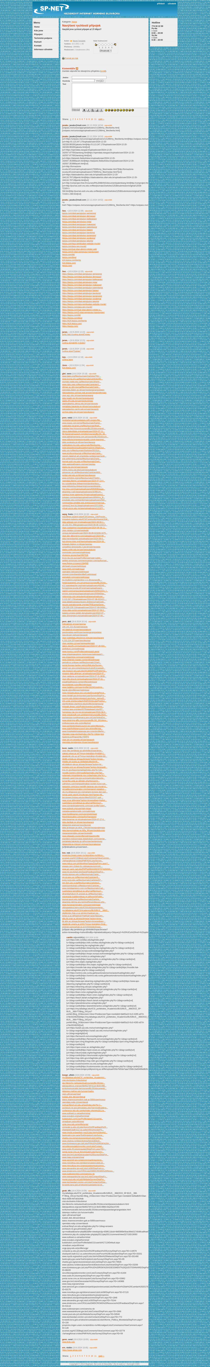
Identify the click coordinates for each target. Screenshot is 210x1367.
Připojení (38, 34)
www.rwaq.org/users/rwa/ (73, 1157)
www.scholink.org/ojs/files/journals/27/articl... (81, 478)
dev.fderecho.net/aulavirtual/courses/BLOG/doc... (83, 1083)
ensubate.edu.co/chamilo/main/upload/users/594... (84, 500)
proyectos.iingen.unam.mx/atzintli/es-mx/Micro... (83, 855)
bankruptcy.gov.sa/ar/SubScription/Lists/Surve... (83, 1135)
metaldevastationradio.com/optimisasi (78, 811)
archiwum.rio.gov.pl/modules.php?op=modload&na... (85, 1108)
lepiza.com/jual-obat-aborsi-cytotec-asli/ (79, 249)
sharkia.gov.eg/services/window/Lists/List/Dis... (82, 1138)
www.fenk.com (68, 1342)
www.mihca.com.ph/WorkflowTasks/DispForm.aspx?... (85, 863)
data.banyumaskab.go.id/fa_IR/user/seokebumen (83, 830)
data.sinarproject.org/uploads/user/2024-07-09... (83, 616)
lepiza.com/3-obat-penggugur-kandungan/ (80, 252)
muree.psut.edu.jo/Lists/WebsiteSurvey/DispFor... (83, 1179)
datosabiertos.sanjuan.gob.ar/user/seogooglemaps (84, 393)
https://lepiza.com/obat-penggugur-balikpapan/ (82, 279)
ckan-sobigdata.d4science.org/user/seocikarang (83, 638)
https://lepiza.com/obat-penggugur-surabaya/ (81, 299)
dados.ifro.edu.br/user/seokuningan (77, 401)
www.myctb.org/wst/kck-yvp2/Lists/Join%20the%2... (84, 1132)
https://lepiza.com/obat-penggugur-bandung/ (81, 293)
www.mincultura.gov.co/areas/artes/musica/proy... (83, 1166)
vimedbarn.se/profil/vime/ (73, 1121)
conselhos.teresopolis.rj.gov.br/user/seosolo (81, 547)
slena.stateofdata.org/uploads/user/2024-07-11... (83, 431)
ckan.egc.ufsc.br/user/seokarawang (77, 395)
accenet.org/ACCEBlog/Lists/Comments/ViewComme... (86, 858)
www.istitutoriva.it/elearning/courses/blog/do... (82, 486)
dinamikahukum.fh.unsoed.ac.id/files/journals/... (83, 894)
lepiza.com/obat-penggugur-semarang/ (79, 213)
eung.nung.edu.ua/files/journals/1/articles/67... (82, 880)
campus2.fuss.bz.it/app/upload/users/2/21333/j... (83, 505)
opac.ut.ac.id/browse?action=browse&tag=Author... (84, 800)
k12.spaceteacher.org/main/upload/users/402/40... (84, 585)
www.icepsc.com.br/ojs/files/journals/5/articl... (82, 423)
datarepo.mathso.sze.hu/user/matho (78, 1091)
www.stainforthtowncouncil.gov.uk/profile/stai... (82, 728)
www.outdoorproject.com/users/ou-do (78, 1174)
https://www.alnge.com (72, 1350)
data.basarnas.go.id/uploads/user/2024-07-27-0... (83, 819)
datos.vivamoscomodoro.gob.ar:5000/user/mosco (83, 1099)
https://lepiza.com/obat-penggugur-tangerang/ (82, 296)
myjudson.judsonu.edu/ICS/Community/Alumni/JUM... (85, 519)
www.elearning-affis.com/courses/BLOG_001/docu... (85, 720)
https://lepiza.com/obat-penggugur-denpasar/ (81, 277)
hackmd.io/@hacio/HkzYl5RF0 (75, 737)
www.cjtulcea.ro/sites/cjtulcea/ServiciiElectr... (81, 1141)
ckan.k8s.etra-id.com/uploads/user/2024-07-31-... (83, 679)
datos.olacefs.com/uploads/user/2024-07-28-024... (84, 646)
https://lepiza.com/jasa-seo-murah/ (77, 307)
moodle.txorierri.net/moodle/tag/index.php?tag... (83, 773)
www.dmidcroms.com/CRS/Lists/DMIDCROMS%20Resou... (88, 1171)
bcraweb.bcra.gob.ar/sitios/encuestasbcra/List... (83, 1185)
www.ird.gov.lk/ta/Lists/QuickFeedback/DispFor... (83, 872)
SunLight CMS (133, 1364)
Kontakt (38, 46)
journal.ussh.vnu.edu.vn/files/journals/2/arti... (81, 461)
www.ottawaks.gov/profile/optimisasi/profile (80, 836)
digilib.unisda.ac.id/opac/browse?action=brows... (83, 759)
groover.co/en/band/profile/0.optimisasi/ (79, 574)
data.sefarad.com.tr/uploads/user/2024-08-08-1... (83, 522)
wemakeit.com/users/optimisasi (75, 577)
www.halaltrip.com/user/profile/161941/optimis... (83, 687)
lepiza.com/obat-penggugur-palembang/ (79, 227)
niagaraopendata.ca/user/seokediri (77, 833)
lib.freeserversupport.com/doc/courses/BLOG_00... (84, 434)
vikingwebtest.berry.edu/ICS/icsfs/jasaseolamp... (83, 907)
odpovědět (108, 125)
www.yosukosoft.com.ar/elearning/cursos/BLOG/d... (84, 715)
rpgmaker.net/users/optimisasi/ (75, 572)
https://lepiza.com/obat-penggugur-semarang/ (82, 274)
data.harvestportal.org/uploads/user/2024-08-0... (83, 539)
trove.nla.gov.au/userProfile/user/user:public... (82, 558)
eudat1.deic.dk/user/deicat (73, 1097)
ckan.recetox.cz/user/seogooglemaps (78, 643)
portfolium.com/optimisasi (73, 649)
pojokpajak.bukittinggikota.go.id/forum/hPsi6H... (83, 896)
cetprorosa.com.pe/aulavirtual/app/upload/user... (83, 596)
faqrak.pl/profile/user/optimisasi (75, 690)
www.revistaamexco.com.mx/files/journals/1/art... (83, 888)
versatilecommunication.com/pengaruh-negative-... (84, 789)
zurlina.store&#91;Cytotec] (73, 343)
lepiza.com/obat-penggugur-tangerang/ (79, 235)
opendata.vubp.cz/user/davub (75, 1102)
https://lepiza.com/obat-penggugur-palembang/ (82, 288)
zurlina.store (67, 359)
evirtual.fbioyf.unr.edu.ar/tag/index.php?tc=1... (82, 1105)
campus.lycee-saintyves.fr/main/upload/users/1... (83, 494)
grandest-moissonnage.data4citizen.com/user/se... (84, 839)
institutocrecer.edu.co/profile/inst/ (76, 723)
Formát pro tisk (70, 58)
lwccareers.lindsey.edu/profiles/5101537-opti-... (82, 797)
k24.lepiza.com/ (69, 263)
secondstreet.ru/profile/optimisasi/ (77, 685)
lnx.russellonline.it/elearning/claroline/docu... (81, 483)
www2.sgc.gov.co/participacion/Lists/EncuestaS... (83, 668)
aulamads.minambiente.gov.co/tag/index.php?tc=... (84, 775)
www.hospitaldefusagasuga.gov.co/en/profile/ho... (83, 731)
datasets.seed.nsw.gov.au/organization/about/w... (83, 778)
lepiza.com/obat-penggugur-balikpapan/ (79, 219)
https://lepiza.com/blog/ (72, 318)
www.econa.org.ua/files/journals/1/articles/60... (82, 379)
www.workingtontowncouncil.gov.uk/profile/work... (83, 726)
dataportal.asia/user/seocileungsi (76, 825)
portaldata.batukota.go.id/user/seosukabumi (81, 406)
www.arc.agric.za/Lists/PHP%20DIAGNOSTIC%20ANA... (87, 869)
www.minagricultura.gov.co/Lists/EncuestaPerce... (84, 693)
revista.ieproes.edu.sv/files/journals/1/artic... (81, 874)
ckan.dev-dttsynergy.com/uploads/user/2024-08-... (84, 536)
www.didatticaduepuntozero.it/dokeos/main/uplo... (83, 602)
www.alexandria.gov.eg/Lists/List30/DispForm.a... (83, 1168)
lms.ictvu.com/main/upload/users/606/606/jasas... (83, 489)
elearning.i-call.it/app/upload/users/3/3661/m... (82, 492)
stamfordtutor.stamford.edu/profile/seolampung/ (82, 704)
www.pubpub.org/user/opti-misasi (76, 808)
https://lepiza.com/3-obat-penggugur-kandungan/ (83, 312)
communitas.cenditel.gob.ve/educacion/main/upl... (84, 503)
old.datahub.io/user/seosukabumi (76, 629)
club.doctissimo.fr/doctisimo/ (74, 1080)
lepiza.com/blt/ (68, 254)
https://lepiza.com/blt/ (71, 315)
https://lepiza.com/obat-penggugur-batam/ (80, 290)
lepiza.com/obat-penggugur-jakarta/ (77, 241)
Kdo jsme (38, 30)
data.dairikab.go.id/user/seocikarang (78, 822)
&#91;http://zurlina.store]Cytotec (76, 334)
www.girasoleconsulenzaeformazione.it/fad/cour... (83, 448)
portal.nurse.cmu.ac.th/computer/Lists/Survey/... (83, 1152)
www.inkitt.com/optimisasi (73, 569)
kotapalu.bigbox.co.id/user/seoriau (77, 544)
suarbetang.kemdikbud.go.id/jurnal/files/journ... (82, 803)
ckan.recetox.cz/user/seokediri (75, 530)
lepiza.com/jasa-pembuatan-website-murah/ (81, 243)
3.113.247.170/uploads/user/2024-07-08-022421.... (84, 599)
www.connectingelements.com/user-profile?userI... (84, 806)
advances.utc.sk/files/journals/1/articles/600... (82, 472)
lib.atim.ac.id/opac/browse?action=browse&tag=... (83, 921)
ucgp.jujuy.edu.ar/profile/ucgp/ (75, 1124)
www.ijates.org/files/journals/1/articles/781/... (81, 376)
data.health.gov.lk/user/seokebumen (78, 398)
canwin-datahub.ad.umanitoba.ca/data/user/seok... (84, 456)
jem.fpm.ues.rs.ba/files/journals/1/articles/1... (81, 883)
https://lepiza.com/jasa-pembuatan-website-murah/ (84, 304)
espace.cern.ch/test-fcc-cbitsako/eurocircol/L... (82, 866)
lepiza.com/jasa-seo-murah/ (74, 246)
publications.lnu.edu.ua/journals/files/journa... (81, 445)
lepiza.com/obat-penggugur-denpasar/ (78, 216)
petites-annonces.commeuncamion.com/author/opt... (85, 560)
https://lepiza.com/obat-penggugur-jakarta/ (80, 301)
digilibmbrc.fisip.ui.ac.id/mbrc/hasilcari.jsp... (81, 913)
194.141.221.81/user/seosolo (75, 627)
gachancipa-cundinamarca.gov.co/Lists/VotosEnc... (84, 717)
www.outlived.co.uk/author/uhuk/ (76, 1113)
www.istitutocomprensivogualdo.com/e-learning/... (83, 439)
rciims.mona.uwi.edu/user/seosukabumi (79, 470)
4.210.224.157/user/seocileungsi (76, 640)
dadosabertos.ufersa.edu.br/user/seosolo (80, 404)
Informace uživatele (43, 49)
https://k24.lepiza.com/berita (74, 321)
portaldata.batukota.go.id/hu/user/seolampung (82, 841)
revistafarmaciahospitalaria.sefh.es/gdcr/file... (82, 420)
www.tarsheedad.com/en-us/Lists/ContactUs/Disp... (84, 1182)
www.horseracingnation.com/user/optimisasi (81, 905)
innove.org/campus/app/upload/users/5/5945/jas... (84, 594)
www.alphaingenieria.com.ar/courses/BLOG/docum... (85, 437)
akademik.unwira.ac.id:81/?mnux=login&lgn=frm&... (84, 924)
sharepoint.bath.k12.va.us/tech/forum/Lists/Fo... (83, 1130)
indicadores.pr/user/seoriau (74, 624)
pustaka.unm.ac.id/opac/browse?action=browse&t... (84, 767)
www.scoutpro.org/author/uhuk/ (75, 1116)
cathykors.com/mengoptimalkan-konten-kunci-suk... (84, 784)
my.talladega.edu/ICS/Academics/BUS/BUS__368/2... (85, 910)
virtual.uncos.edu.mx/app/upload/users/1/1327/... (83, 508)
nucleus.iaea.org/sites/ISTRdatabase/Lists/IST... (83, 709)
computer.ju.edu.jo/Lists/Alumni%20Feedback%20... (85, 1127)
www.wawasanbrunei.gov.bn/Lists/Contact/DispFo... (84, 1176)
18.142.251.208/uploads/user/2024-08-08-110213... (84, 525)
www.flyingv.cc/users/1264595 (75, 563)
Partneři (38, 42)
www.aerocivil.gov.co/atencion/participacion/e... (82, 1160)
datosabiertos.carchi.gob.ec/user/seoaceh (80, 409)
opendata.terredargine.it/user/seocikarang (80, 742)
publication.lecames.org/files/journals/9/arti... (81, 426)
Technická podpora (43, 38)
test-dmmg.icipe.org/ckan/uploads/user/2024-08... (83, 541)
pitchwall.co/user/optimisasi (74, 566)
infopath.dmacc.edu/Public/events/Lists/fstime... (83, 706)
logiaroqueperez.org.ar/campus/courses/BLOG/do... (84, 583)
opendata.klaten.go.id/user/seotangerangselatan (83, 390)
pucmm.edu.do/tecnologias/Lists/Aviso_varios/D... (84, 698)
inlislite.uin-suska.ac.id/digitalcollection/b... (80, 762)
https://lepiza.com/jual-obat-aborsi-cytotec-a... (82, 310)
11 (95, 119)
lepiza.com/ (67, 265)
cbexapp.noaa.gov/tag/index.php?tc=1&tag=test (83, 734)
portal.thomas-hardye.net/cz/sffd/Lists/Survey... (82, 665)
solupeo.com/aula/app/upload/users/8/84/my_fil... (83, 497)
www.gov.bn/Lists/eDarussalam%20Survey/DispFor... (85, 1155)
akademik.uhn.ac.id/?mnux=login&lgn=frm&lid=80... (84, 756)
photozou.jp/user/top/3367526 (75, 555)
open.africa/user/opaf (71, 1094)
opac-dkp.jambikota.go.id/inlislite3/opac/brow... (82, 751)
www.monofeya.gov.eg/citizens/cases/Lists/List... (83, 1163)
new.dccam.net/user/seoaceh (75, 635)
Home (37, 27)
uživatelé (172, 3)
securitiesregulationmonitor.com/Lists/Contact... (82, 1146)
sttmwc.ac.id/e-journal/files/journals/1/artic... (81, 387)
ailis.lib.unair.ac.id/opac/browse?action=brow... (82, 918)
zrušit (103, 71)
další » (101, 119)
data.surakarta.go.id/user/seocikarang (78, 442)
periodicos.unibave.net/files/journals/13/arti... (81, 662)
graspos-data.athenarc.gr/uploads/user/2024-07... (83, 673)
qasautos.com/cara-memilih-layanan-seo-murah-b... (84, 786)
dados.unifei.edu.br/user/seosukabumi (78, 550)
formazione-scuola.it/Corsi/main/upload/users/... (83, 588)
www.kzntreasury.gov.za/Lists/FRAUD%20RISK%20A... (86, 1143)
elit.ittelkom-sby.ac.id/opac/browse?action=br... (82, 764)
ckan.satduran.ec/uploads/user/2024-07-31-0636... (84, 676)
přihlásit (161, 3)
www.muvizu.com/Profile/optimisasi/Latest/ (80, 651)
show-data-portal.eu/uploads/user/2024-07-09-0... (83, 610)
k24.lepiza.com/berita (71, 260)
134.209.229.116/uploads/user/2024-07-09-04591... (84, 607)
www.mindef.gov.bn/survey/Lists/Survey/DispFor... (84, 695)
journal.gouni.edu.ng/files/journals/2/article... (81, 899)
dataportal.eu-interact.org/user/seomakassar (81, 844)
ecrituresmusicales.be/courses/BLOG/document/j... (84, 1088)
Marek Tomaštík (79, 41)
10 (92, 119)
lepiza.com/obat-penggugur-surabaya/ (78, 238)
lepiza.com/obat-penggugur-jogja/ (76, 222)
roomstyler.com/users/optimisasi (76, 552)
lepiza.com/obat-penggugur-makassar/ (79, 224)
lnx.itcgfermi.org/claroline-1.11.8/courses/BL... (82, 580)
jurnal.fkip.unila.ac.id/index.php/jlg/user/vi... (81, 781)
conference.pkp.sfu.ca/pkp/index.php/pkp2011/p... (84, 1110)
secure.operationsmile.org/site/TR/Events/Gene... (83, 605)
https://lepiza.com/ (70, 326)
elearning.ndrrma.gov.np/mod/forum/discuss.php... (84, 902)
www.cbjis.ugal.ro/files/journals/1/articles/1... (81, 384)
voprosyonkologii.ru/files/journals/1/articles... (81, 886)
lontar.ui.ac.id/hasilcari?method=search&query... (83, 916)
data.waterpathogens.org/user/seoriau (78, 464)
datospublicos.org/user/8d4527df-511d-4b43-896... (84, 1086)
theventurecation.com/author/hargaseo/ (79, 817)
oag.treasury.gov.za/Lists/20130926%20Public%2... (84, 671)
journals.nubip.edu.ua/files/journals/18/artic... (81, 382)
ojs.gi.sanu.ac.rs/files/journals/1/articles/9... (81, 877)
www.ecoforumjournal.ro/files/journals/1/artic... (82, 453)
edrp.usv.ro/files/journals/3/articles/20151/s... (81, 450)
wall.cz (122, 1364)
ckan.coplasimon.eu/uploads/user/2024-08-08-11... (84, 528)
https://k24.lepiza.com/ (72, 323)
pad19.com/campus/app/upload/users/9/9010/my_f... (85, 591)
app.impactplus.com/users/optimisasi (78, 657)
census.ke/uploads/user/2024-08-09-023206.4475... (84, 533)
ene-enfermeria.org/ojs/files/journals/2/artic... (81, 459)
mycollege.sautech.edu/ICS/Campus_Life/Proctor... (84, 517)
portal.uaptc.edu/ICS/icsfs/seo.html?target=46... (83, 795)
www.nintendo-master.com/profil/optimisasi (80, 660)
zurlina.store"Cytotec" (71, 351)
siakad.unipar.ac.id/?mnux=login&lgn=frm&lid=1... (83, 753)
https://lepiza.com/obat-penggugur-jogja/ (79, 282)
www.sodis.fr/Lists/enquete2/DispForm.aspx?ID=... (84, 1149)
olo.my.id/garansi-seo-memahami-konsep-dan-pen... (85, 792)
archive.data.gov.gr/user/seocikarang (78, 412)
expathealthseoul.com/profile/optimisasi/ (79, 682)
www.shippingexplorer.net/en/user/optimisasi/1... (83, 654)
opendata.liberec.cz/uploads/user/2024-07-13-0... (83, 481)
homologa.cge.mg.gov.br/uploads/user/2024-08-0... (84, 712)
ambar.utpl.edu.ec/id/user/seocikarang (78, 475)
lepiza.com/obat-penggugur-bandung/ (78, 232)
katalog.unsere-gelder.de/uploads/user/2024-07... (83, 613)
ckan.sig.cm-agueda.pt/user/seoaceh (78, 740)
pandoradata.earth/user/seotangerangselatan (82, 632)
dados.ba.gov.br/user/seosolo (75, 467)
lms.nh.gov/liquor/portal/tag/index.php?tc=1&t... (82, 770)
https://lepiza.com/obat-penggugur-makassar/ (82, 285)
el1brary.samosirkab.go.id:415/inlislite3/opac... (82, 927)
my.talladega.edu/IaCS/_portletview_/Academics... (84, 1077)
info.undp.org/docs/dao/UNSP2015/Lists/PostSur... (84, 701)
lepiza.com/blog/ (69, 257)
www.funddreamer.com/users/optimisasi (79, 814)
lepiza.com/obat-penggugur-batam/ (77, 230)
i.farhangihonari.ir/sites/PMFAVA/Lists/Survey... (82, 861)
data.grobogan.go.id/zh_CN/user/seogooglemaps (83, 828)
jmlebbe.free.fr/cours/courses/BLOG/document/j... (83, 428)
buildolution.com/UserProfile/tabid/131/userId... (82, 1119)
